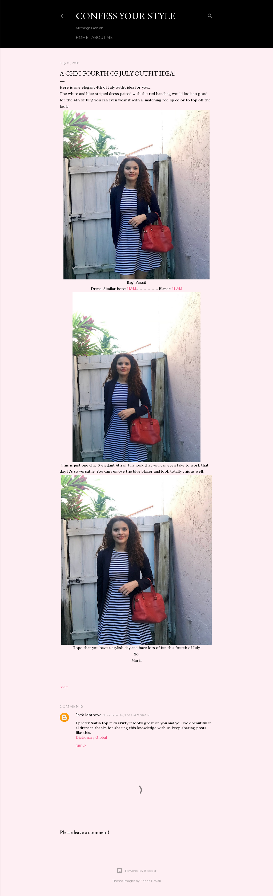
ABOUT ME (102, 37)
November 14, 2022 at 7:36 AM (126, 715)
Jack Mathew (88, 715)
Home (82, 37)
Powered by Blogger (136, 871)
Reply (81, 746)
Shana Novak (150, 881)
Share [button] (64, 687)
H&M (131, 288)
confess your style (125, 16)
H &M (177, 288)
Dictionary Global (91, 737)
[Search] (210, 15)
